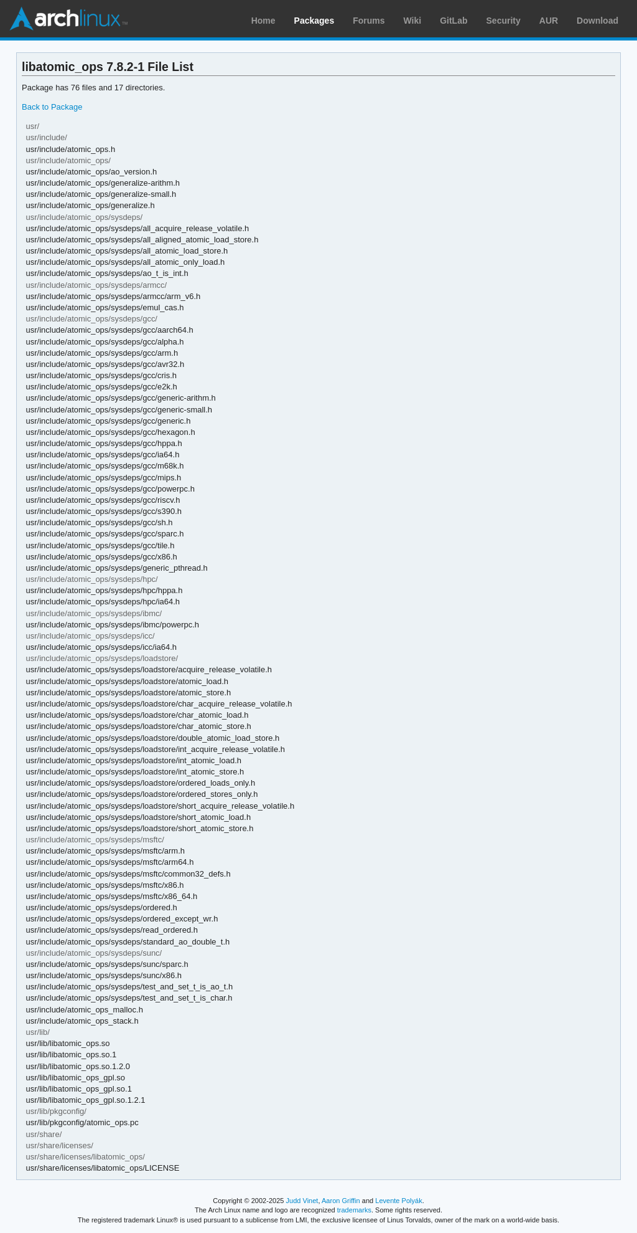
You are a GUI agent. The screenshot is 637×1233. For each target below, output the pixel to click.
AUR (548, 21)
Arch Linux (68, 18)
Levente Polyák (398, 1200)
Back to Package (52, 107)
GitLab (453, 21)
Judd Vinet (302, 1200)
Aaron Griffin (341, 1200)
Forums (368, 21)
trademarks (354, 1210)
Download (597, 21)
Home (263, 21)
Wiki (413, 21)
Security (503, 21)
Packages (314, 21)
